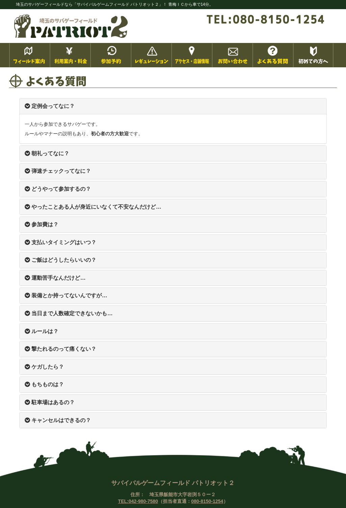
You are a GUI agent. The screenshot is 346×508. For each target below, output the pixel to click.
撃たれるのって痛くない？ (60, 349)
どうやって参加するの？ (58, 189)
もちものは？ (44, 384)
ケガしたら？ (44, 367)
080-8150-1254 (207, 501)
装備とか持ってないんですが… (66, 295)
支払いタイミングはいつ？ (60, 242)
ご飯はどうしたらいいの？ (60, 260)
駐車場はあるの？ (50, 402)
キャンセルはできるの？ (58, 420)
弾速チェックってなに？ (58, 171)
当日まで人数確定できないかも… (69, 313)
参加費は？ (41, 224)
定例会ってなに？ (50, 106)
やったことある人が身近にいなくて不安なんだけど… (93, 207)
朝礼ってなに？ (47, 153)
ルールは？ (41, 331)
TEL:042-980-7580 (138, 501)
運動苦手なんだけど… (55, 278)
